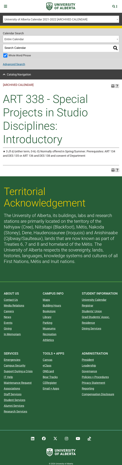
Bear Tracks (50, 377)
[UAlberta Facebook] (44, 438)
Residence (88, 322)
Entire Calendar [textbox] (14, 39)
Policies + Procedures (95, 377)
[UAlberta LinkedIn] (33, 438)
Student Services (14, 400)
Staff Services (12, 394)
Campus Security (14, 365)
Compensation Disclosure (98, 394)
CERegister (50, 382)
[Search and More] (114, 6)
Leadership (89, 365)
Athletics (48, 340)
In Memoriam (12, 334)
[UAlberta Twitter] (55, 438)
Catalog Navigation (19, 74)
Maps (46, 299)
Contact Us (11, 299)
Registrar (87, 305)
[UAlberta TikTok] (89, 438)
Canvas (47, 359)
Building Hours (52, 305)
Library (47, 317)
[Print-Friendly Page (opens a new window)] (113, 86)
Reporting (88, 388)
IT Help (8, 377)
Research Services (15, 411)
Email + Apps (51, 388)
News (7, 317)
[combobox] (61, 19)
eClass (47, 365)
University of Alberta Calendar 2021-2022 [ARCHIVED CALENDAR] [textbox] (45, 19)
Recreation (49, 334)
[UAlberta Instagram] (66, 438)
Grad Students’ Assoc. (96, 317)
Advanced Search (14, 64)
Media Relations (14, 305)
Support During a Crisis (18, 371)
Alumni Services (14, 405)
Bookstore (49, 311)
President (88, 359)
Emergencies (12, 359)
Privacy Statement (93, 382)
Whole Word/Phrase (19, 55)
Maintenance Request (18, 382)
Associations (12, 388)
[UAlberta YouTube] (78, 438)
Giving (8, 328)
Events (8, 322)
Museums (49, 328)
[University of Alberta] (60, 6)
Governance (89, 371)
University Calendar (94, 299)
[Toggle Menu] (6, 6)
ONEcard (48, 371)
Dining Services (91, 328)
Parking (47, 322)
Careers (9, 311)
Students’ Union (92, 311)
